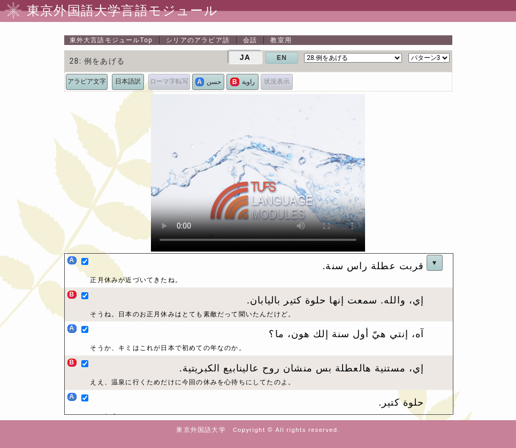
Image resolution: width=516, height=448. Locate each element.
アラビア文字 (86, 81)
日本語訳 (128, 81)
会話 (250, 40)
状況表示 (277, 81)
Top (111, 40)
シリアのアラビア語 (198, 40)
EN (282, 58)
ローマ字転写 (169, 81)
